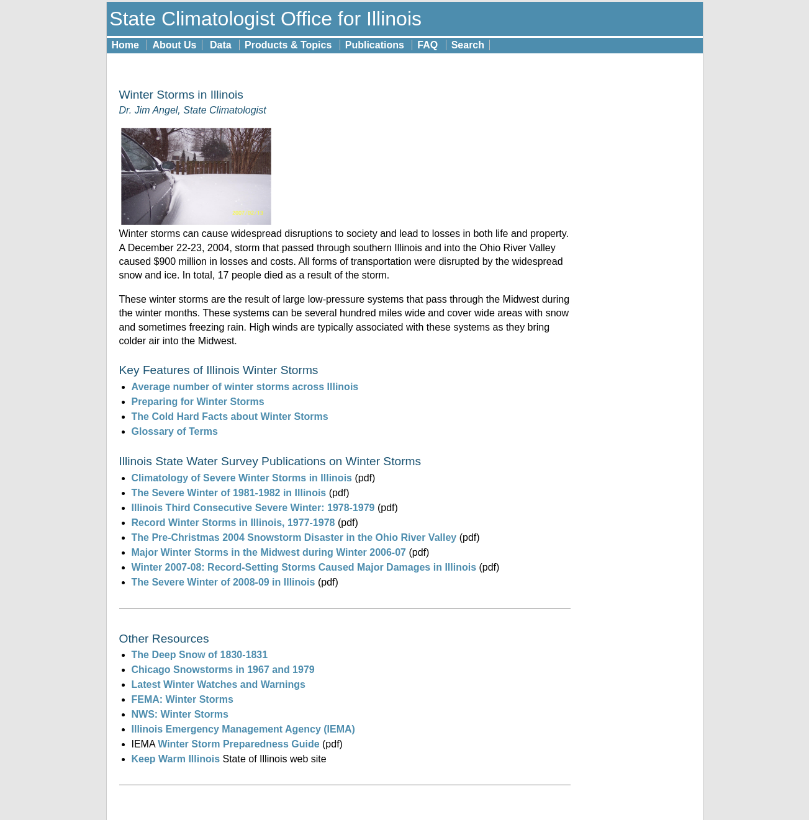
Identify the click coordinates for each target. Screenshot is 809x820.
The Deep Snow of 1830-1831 (200, 654)
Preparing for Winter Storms (198, 401)
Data (221, 45)
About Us (174, 45)
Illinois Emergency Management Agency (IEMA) (243, 729)
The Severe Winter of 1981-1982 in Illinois (229, 493)
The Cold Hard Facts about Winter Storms (230, 416)
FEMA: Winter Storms (182, 699)
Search (467, 45)
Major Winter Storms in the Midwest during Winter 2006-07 (269, 552)
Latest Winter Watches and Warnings (218, 684)
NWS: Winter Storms (180, 714)
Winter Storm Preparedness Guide (238, 744)
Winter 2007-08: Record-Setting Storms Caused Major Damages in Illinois (304, 567)
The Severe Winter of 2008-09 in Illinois (223, 582)
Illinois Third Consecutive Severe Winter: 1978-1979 (253, 507)
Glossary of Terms (175, 431)
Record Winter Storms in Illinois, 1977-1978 (233, 522)
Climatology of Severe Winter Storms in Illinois (242, 478)
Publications (374, 45)
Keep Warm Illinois (177, 759)
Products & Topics (288, 45)
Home (125, 45)
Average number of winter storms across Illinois (245, 386)
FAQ (427, 45)
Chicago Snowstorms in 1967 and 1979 (223, 669)
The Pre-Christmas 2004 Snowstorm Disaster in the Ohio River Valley (294, 537)
